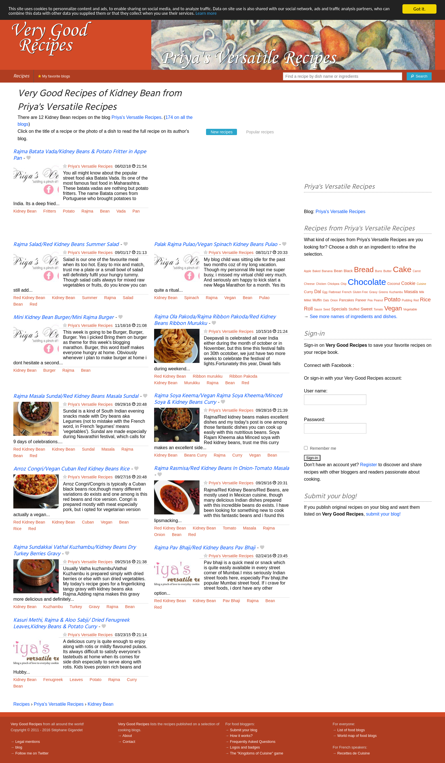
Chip (344, 283)
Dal (317, 291)
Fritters (49, 211)
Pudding (407, 300)
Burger (49, 370)
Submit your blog (243, 730)
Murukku (192, 383)
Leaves (76, 679)
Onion (159, 534)
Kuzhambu (53, 606)
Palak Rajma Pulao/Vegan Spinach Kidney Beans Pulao (215, 244)
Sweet (367, 308)
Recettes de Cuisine (353, 753)
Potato (69, 211)
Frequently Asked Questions (252, 741)
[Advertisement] (221, 195)
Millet (307, 300)
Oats (326, 300)
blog (18, 747)
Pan (136, 211)
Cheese (309, 283)
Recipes (21, 76)
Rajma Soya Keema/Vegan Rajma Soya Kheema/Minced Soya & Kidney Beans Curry (218, 399)
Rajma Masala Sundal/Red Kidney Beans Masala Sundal (75, 396)
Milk (421, 292)
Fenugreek (53, 679)
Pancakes (346, 300)
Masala (107, 449)
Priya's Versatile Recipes (136, 117)
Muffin (317, 300)
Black (348, 271)
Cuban (88, 522)
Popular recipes (260, 132)
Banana (327, 271)
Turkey (76, 606)
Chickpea (333, 283)
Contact (129, 741)
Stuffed (354, 309)
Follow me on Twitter (32, 753)
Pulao (264, 297)
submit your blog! (383, 514)
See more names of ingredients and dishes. (353, 316)
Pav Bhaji (231, 600)
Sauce (318, 309)
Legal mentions (27, 741)
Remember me (323, 448)
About (127, 735)
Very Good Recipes (26, 724)
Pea (370, 300)
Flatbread (335, 292)
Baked (316, 271)
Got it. (419, 9)
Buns (378, 271)
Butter (387, 271)
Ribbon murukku (207, 376)
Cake (402, 269)
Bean (105, 211)
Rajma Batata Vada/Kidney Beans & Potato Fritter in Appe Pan (79, 155)
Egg (325, 292)
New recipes (221, 132)
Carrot (417, 271)
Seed (326, 309)
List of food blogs (351, 730)
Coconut (393, 284)
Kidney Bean (25, 211)
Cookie (408, 283)
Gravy (94, 606)
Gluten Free (360, 292)
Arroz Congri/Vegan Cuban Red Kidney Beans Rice (71, 469)
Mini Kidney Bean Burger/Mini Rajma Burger (63, 317)
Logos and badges (245, 747)
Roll (308, 309)
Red (33, 304)
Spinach (191, 297)
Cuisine (421, 283)
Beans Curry (195, 455)
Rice (17, 528)
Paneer (360, 300)
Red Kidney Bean (29, 297)
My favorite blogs (54, 76)
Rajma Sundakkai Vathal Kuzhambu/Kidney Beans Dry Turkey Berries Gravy (74, 550)
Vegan (230, 297)
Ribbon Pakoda (243, 376)
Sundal (88, 449)
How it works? (241, 735)
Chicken (321, 283)
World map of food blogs (357, 735)
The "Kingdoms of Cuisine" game (256, 753)
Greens (383, 292)
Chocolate (367, 282)
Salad (128, 297)
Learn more (237, 14)
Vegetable (410, 309)
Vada (121, 211)
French (347, 292)
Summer (89, 297)
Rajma (87, 211)
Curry (237, 455)
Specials (339, 308)
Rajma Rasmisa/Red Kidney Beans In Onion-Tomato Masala (221, 468)
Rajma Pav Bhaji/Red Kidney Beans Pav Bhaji (204, 548)
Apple (307, 271)
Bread (363, 269)
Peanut (378, 300)
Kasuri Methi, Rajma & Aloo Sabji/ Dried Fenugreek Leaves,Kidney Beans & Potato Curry (71, 623)
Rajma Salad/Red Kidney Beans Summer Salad (66, 244)
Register (368, 464)
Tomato (229, 528)
